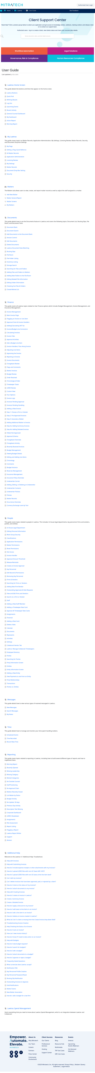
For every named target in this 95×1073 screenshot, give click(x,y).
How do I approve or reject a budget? (18, 958)
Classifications (10, 538)
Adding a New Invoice (13, 409)
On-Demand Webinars (72, 1050)
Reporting (10, 754)
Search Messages (11, 711)
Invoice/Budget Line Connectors (16, 329)
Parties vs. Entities (12, 687)
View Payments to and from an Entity (18, 676)
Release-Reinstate (11, 562)
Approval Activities (12, 339)
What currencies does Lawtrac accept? (18, 965)
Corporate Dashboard (13, 813)
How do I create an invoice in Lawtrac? (18, 895)
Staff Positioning (11, 785)
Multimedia (58, 1047)
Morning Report (11, 124)
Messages (10, 699)
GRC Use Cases (60, 1054)
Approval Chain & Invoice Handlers (17, 322)
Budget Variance (11, 467)
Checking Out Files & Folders (15, 286)
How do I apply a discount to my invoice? (19, 906)
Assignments (10, 614)
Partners (31, 1051)
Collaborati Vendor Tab (13, 645)
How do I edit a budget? (13, 951)
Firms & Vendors (11, 580)
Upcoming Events (11, 107)
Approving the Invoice (13, 353)
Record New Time (11, 742)
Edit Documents (11, 241)
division (8, 840)
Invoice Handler (11, 555)
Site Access (9, 552)
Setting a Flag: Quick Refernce (15, 150)
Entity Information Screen (14, 669)
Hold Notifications (12, 985)
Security (8, 174)
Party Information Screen (14, 663)
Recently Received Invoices (14, 447)
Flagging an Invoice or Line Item (16, 319)
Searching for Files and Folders (16, 269)
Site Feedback (74, 10)
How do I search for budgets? (15, 947)
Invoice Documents (12, 360)
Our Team (32, 1044)
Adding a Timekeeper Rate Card (16, 607)
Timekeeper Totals (12, 384)
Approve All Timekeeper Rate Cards (17, 611)
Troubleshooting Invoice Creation (17, 923)
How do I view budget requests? (16, 944)
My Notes (9, 714)
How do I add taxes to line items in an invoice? (21, 909)
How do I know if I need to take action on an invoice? (23, 937)
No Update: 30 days (12, 802)
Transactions (10, 683)
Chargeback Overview (13, 440)
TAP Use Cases (59, 1051)
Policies (8, 495)
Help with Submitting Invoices (15, 864)
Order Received (11, 377)
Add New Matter (11, 195)
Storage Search (11, 265)
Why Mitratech (33, 1040)
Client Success (47, 1037)
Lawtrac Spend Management (18, 1008)
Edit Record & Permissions (14, 573)
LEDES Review (10, 388)
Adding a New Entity (12, 673)
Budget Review (10, 374)
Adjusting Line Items (12, 350)
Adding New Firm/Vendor (14, 587)
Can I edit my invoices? (13, 878)
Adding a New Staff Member (15, 604)
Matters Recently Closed (14, 792)
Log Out (8, 103)
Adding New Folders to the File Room (18, 276)
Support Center (47, 1053)
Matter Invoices (11, 371)
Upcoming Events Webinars (73, 1045)
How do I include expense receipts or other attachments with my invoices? (30, 868)
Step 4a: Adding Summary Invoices (17, 426)
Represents (9, 635)
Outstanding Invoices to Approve (16, 982)
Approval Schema (11, 436)
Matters (9, 186)
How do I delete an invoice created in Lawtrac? (21, 916)
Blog (56, 1040)
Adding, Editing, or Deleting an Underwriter (20, 485)
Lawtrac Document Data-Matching (17, 248)
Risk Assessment (11, 823)
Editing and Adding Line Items (15, 457)
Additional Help (12, 853)
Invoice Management (13, 312)
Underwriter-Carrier (12, 481)
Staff (7, 600)
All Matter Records (12, 153)
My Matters (9, 205)
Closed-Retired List (12, 289)
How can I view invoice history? (16, 933)
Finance (9, 302)
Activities (9, 638)
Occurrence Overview (13, 502)
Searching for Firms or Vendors (16, 583)
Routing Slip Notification (14, 978)
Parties (8, 656)
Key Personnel (10, 569)
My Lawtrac (11, 136)
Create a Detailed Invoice (14, 902)
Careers (31, 1047)
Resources (59, 1037)
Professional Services (46, 1045)
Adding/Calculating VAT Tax (15, 326)
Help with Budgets (12, 940)
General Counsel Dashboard (15, 114)
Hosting (44, 1049)
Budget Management (13, 450)
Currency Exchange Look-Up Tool (16, 505)
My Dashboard (10, 117)
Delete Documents (12, 245)
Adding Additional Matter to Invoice (17, 422)
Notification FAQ (11, 968)
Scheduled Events (11, 735)
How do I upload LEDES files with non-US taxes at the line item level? (28, 875)
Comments (9, 464)
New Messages (11, 707)
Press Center (33, 1054)
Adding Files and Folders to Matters (17, 272)
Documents (11, 217)
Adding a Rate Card (12, 621)
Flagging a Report (11, 830)
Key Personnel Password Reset (16, 975)
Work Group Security (12, 535)
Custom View (10, 391)
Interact (70, 1040)
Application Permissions (13, 542)
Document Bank (11, 227)
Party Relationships (12, 680)
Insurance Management (13, 474)
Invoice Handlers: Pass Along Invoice (18, 346)
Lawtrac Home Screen (15, 85)
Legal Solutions (70, 51)
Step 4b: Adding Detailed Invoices (17, 429)
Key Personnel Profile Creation (16, 971)
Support (8, 837)
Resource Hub (59, 1044)
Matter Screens (11, 201)
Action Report (10, 121)
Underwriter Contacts (13, 488)
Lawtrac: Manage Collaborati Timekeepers (19, 649)
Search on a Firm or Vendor (15, 597)
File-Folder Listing (11, 258)
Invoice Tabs (10, 336)
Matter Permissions (12, 545)
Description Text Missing (14, 809)
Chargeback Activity (12, 443)
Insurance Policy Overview (14, 478)
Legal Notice (66, 1066)
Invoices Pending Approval (14, 402)
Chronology (9, 460)
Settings (8, 642)
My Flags (9, 146)
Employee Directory (12, 652)
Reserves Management (13, 471)
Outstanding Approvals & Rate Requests (19, 590)
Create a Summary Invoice (14, 899)
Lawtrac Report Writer (13, 833)
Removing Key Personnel (14, 576)
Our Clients (45, 1040)
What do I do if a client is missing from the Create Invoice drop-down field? (30, 920)
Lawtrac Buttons (11, 93)
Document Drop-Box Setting (15, 170)
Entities (8, 666)
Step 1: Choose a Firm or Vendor (16, 412)
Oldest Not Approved (13, 433)
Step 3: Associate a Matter (14, 419)
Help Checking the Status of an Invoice (18, 926)
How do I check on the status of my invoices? (20, 885)
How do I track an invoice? (14, 930)
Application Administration (14, 157)
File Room (9, 255)
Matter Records (11, 167)
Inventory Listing (11, 262)
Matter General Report (13, 198)
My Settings (9, 164)
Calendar (9, 628)
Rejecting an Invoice (12, 357)
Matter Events (10, 989)
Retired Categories (12, 778)
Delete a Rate (10, 625)
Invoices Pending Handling (14, 405)
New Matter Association (13, 992)
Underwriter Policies (12, 492)
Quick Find (9, 96)
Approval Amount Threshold (15, 559)
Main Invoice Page (12, 315)
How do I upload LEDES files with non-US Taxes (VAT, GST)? (25, 871)
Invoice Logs (10, 398)
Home (7, 10)
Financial (9, 618)
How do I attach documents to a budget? (19, 954)
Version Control (11, 238)
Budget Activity (11, 799)
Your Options (10, 395)
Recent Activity (10, 110)
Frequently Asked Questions (15, 961)
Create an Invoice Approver (15, 566)
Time (8, 727)
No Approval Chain (12, 788)
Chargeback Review (12, 364)
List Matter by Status (12, 795)
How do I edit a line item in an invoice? (18, 913)
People (9, 518)
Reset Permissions (12, 548)
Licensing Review (11, 160)
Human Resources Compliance (70, 58)
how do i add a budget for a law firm (18, 996)
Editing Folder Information (14, 283)
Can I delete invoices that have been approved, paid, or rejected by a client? (30, 882)
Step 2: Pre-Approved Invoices (15, 416)
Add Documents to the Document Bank (18, 234)
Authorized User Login (85, 5)
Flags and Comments (13, 367)
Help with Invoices (12, 861)
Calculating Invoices (12, 333)
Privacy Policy (69, 1064)
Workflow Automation (24, 51)
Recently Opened (11, 768)
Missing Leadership (12, 771)
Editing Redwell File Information (16, 279)
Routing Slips (10, 251)
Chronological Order (12, 381)
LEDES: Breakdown (12, 816)
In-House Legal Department (15, 528)
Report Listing (10, 826)
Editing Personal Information (15, 531)
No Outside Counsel (12, 781)
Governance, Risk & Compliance (24, 58)
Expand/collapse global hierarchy (1, 10)
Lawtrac (18, 10)
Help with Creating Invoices (15, 892)
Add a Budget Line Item (13, 343)
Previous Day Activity (12, 806)
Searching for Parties (12, 659)
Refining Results (11, 100)
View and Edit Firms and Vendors (16, 593)
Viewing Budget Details (13, 454)
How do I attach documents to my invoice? (19, 888)
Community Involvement (33, 1058)
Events (70, 1037)
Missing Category (11, 774)
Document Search (11, 231)
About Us (32, 1037)
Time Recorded (11, 738)
